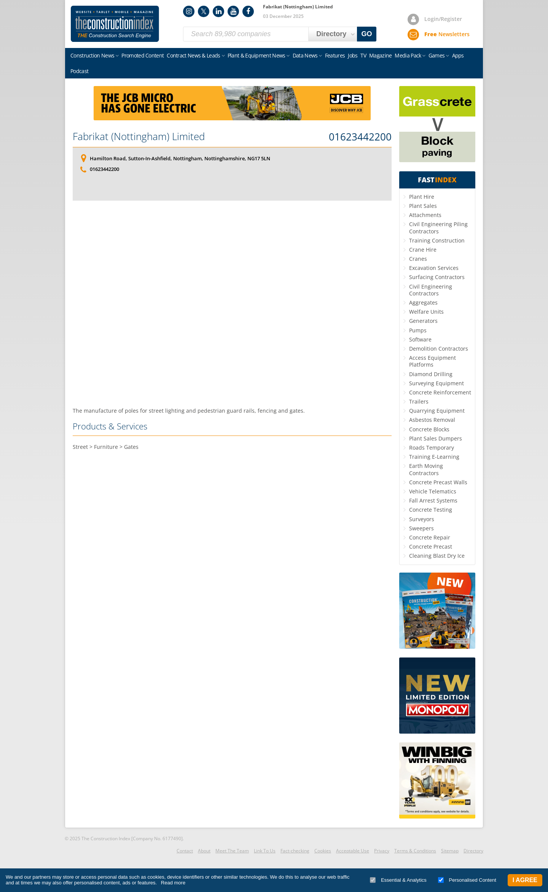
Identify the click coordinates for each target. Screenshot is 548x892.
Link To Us (265, 850)
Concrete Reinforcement (440, 392)
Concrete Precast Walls (438, 482)
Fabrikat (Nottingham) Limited (139, 136)
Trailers (419, 401)
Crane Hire (422, 249)
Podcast (79, 71)
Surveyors (421, 519)
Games (437, 55)
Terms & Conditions (415, 850)
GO (367, 34)
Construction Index (115, 24)
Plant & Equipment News (256, 55)
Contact (185, 850)
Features (335, 55)
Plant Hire (421, 196)
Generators (423, 320)
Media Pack (408, 55)
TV (363, 55)
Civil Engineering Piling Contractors (438, 227)
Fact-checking (294, 850)
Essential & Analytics (398, 880)
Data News (305, 55)
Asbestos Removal (432, 419)
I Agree (525, 880)
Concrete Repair (429, 537)
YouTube (233, 11)
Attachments (425, 215)
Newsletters (447, 34)
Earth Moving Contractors (426, 469)
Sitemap (450, 850)
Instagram (188, 11)
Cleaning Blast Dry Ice (437, 555)
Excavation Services (434, 267)
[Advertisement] (232, 303)
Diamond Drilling (430, 374)
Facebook (248, 11)
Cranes (418, 258)
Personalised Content (467, 880)
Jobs (352, 55)
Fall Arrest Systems (433, 500)
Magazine (380, 55)
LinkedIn (218, 11)
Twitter (203, 11)
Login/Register (443, 18)
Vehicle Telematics (432, 491)
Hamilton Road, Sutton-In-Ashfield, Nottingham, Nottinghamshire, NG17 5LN (180, 158)
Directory (473, 850)
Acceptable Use (352, 850)
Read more (173, 883)
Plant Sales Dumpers (435, 438)
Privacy (381, 850)
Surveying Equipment (436, 383)
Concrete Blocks (429, 429)
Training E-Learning (434, 456)
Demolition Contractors (438, 348)
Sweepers (421, 528)
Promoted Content (142, 55)
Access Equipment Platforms (432, 361)
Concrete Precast (430, 546)
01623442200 (360, 137)
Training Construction (437, 240)
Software (420, 339)
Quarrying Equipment (437, 410)
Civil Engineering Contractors (430, 290)
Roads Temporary (431, 447)
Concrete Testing (430, 509)
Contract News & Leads (193, 55)
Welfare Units (426, 311)
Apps (458, 55)
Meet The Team (232, 850)
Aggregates (423, 302)
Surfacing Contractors (437, 277)
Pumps (418, 330)
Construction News (92, 55)
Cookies (322, 850)
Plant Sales (423, 205)
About (204, 850)
